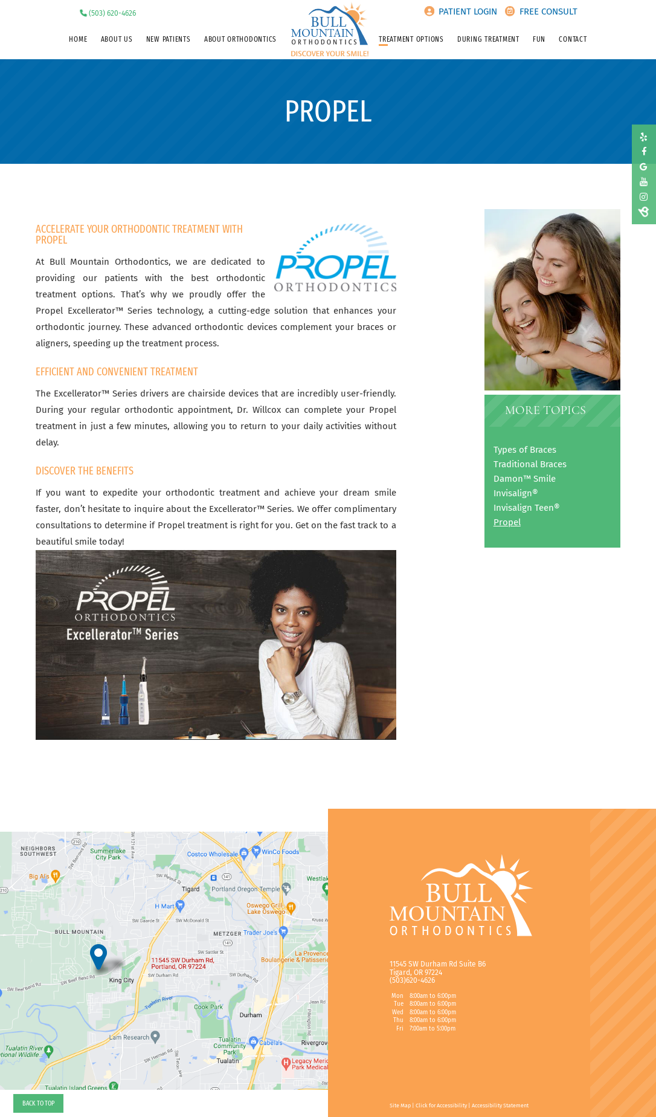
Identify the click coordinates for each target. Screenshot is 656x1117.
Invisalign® (516, 493)
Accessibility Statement (500, 1105)
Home (78, 39)
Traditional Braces (530, 464)
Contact (573, 39)
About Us (117, 39)
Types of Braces (525, 449)
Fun (539, 39)
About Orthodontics (240, 39)
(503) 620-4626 (112, 13)
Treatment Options (411, 39)
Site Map (400, 1105)
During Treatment (488, 39)
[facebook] (643, 152)
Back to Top (38, 1103)
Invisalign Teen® (527, 507)
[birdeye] (643, 211)
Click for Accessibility (441, 1105)
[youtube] (643, 182)
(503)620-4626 (412, 981)
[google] (643, 167)
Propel (507, 522)
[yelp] (643, 137)
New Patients (168, 39)
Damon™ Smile (525, 478)
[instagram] (643, 197)
